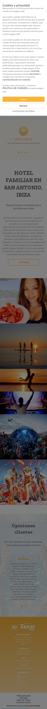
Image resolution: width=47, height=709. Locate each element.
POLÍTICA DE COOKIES (15, 86)
